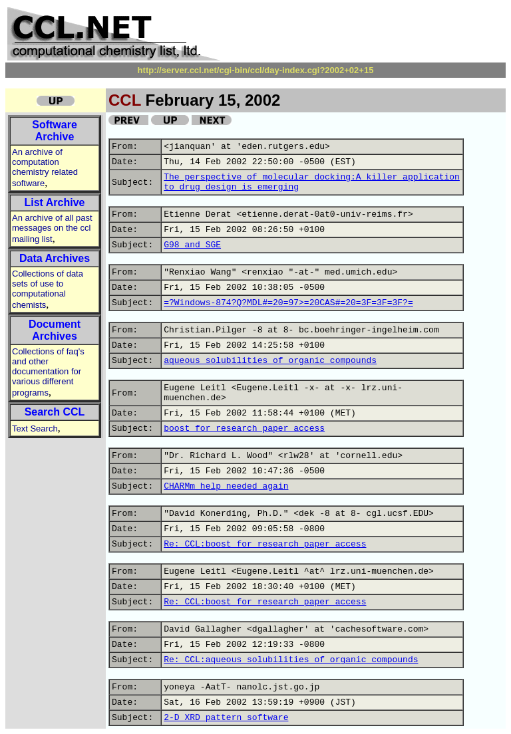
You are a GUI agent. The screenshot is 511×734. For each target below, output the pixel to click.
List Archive (55, 202)
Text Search (35, 428)
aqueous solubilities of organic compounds (270, 361)
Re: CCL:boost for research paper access (265, 544)
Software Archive (54, 130)
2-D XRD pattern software (226, 718)
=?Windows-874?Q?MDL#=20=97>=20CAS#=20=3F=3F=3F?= (288, 303)
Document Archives (55, 330)
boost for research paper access (244, 428)
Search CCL (55, 412)
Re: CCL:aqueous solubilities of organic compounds (291, 660)
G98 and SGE (192, 245)
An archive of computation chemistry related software (45, 167)
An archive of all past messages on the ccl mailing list (52, 228)
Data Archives (54, 258)
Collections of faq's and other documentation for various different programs (48, 372)
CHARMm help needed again (226, 486)
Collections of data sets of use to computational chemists (47, 289)
